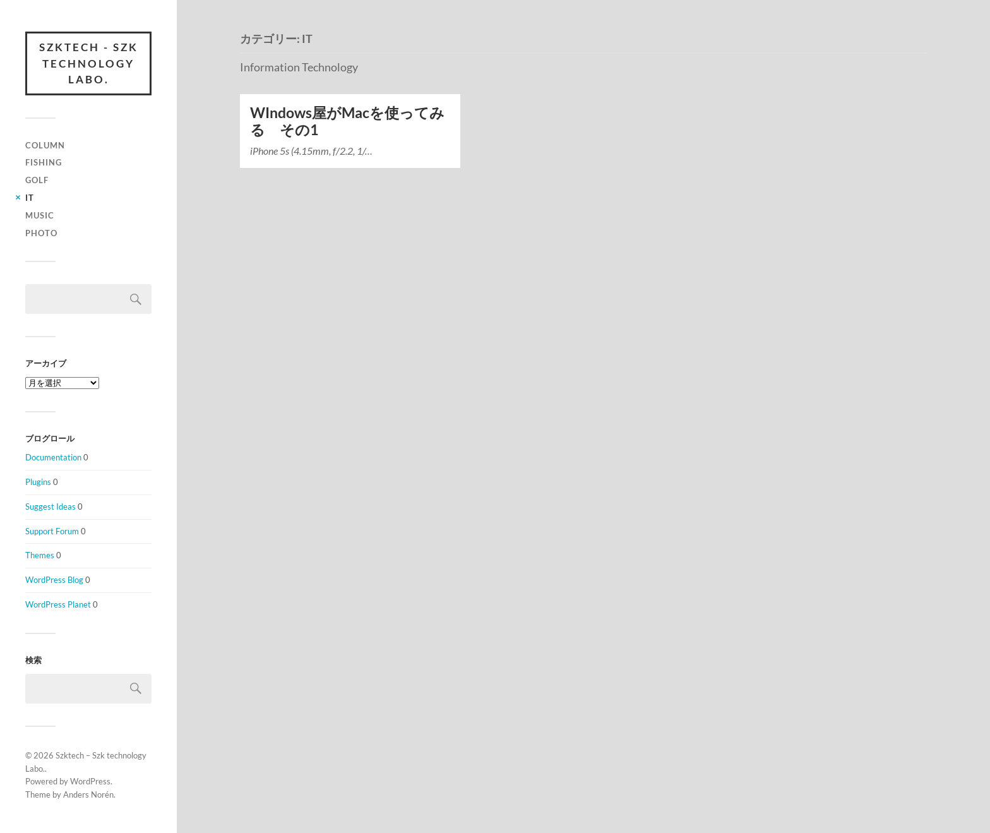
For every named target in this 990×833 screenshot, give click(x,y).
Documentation (53, 457)
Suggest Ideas (50, 506)
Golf (37, 180)
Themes (39, 555)
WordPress (90, 781)
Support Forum (52, 531)
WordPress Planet (58, 604)
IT (29, 198)
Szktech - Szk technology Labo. (88, 63)
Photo (41, 233)
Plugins (38, 482)
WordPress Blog (54, 580)
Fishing (43, 162)
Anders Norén (88, 794)
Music (39, 215)
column (45, 145)
